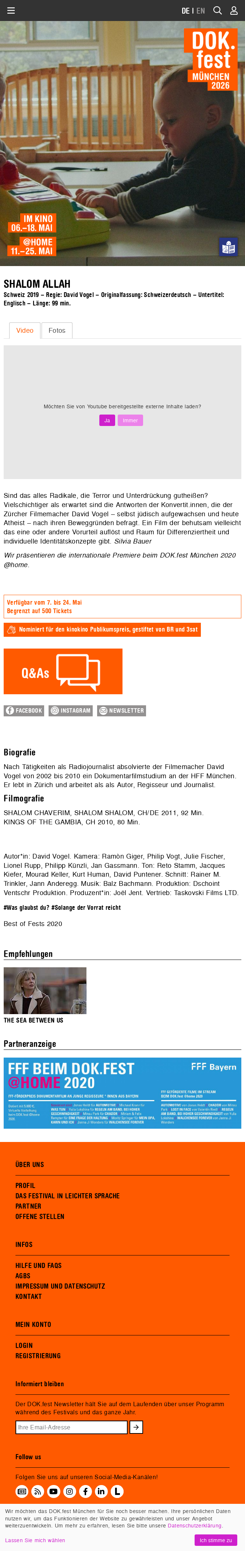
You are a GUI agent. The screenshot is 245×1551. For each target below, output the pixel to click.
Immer (130, 420)
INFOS (23, 1244)
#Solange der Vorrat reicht (86, 907)
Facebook (24, 710)
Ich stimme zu (216, 1540)
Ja (107, 420)
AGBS (23, 1276)
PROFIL (25, 1186)
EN (200, 11)
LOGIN (24, 1345)
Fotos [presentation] (57, 330)
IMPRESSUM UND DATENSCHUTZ (60, 1286)
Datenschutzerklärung (194, 1525)
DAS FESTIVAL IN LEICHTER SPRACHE (67, 1196)
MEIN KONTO (33, 1324)
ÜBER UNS (29, 1165)
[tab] (24, 330)
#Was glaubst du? (27, 907)
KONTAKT (28, 1296)
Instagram (70, 710)
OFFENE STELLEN (39, 1216)
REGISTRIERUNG (38, 1356)
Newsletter (121, 711)
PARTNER (28, 1206)
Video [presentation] (25, 330)
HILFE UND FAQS (38, 1265)
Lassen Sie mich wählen (35, 1540)
